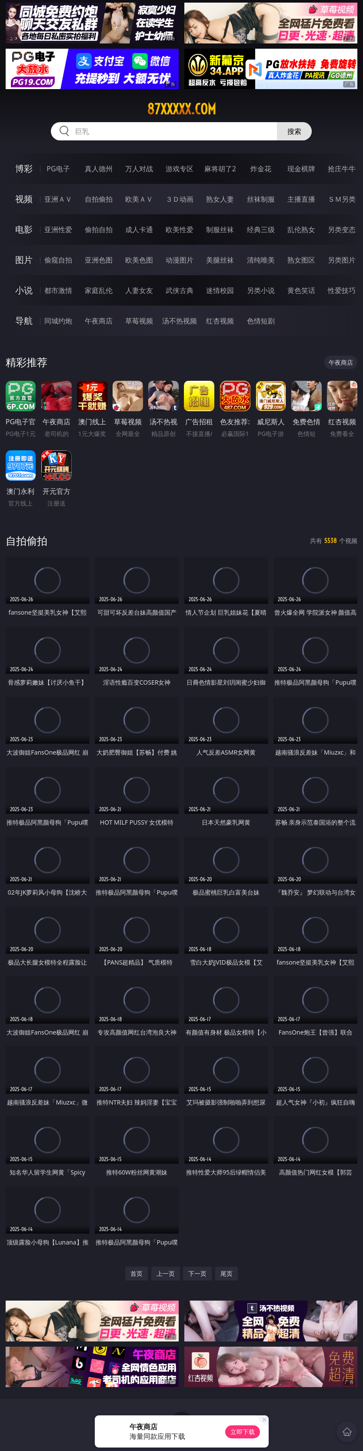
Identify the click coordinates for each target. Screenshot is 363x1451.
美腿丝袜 (220, 260)
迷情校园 (220, 290)
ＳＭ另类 (342, 199)
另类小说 (261, 290)
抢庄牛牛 (342, 168)
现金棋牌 (301, 168)
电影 (24, 229)
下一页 (197, 1273)
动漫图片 (179, 260)
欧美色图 (139, 260)
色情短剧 (261, 321)
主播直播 (301, 199)
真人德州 (99, 168)
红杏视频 (220, 321)
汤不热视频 (179, 321)
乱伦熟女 (301, 229)
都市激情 (58, 290)
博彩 (24, 168)
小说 (24, 290)
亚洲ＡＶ (58, 199)
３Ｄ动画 (179, 199)
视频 (24, 199)
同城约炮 (58, 321)
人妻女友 (139, 290)
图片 (24, 260)
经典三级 (261, 229)
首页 (136, 1273)
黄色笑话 (301, 290)
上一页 (166, 1273)
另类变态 (342, 229)
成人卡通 (139, 229)
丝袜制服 (261, 199)
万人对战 (139, 168)
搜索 (294, 131)
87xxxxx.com (181, 109)
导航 (24, 320)
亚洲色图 (99, 260)
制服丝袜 (220, 229)
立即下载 (242, 1432)
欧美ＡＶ (139, 199)
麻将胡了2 (220, 168)
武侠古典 (179, 290)
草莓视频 (139, 321)
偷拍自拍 (99, 229)
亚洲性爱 (58, 229)
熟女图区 (301, 260)
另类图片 (342, 260)
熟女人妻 (220, 199)
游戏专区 (179, 168)
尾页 (226, 1273)
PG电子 (58, 168)
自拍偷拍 (99, 199)
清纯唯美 (261, 260)
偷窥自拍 (58, 260)
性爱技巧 (342, 290)
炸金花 (260, 168)
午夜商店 (99, 321)
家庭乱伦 (99, 290)
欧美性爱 (179, 229)
